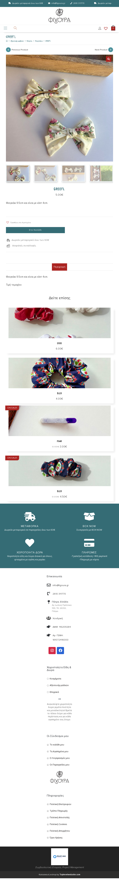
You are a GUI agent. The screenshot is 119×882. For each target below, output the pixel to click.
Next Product (101, 53)
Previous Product (20, 53)
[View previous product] (8, 53)
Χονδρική (58, 622)
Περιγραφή (60, 270)
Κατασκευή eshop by (59, 878)
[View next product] (110, 53)
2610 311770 (79, 3)
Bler (59, 495)
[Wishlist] (104, 31)
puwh (59, 445)
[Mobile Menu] (5, 31)
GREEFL (48, 45)
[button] (18, 226)
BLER (59, 397)
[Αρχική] (7, 45)
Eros (59, 347)
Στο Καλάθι (35, 233)
